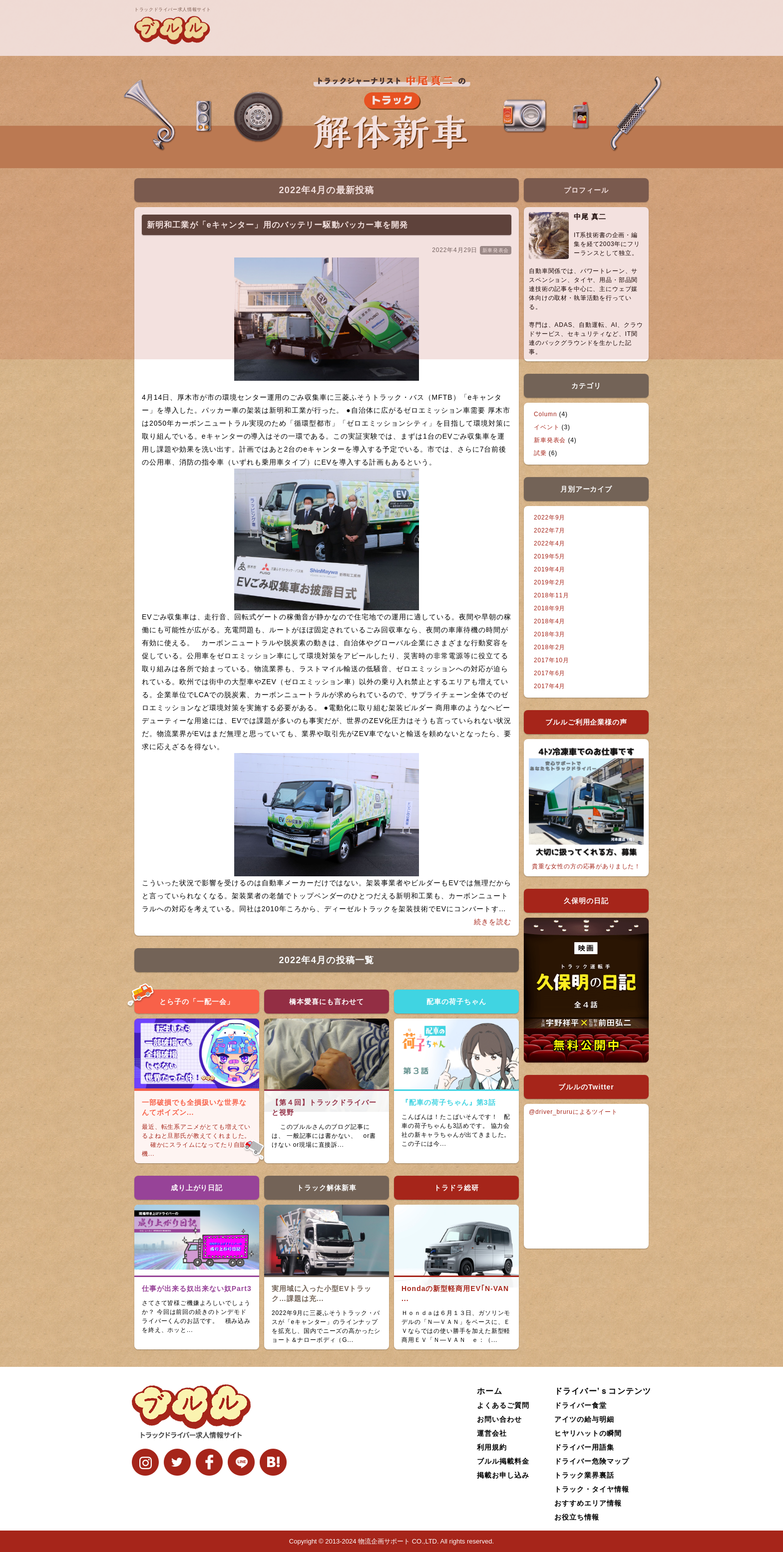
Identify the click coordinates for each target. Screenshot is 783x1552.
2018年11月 (551, 595)
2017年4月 (549, 686)
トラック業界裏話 (584, 1475)
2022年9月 (549, 517)
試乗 (540, 453)
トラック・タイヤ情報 (591, 1489)
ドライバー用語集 (584, 1447)
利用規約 (492, 1447)
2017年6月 (549, 673)
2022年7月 (549, 530)
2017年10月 (551, 660)
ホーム (489, 1391)
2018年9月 (549, 608)
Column (545, 414)
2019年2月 (549, 582)
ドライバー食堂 (580, 1405)
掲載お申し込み (503, 1475)
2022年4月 (549, 543)
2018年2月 (549, 647)
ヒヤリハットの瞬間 (588, 1433)
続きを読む (492, 922)
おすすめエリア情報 (588, 1503)
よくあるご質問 (503, 1405)
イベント (546, 427)
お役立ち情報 (576, 1517)
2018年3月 (549, 634)
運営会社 (492, 1433)
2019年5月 (549, 556)
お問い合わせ (499, 1419)
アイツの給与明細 (584, 1419)
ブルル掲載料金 (503, 1461)
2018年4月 (549, 621)
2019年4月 (549, 569)
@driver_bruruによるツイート (573, 1111)
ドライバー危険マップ (591, 1461)
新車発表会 (550, 440)
